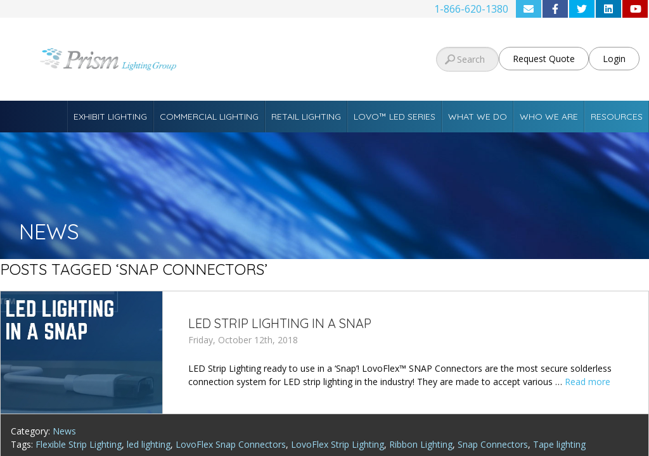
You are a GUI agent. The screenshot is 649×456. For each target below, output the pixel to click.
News (64, 431)
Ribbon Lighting (421, 444)
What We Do (477, 116)
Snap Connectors (493, 444)
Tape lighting (559, 444)
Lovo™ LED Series (394, 116)
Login (614, 59)
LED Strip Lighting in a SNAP (279, 323)
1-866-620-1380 (471, 9)
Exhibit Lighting (110, 116)
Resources (617, 116)
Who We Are (549, 116)
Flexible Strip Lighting (78, 444)
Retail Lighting (306, 116)
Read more (587, 382)
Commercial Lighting (209, 116)
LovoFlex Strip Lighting (337, 444)
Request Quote (544, 59)
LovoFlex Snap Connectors (231, 444)
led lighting (148, 444)
